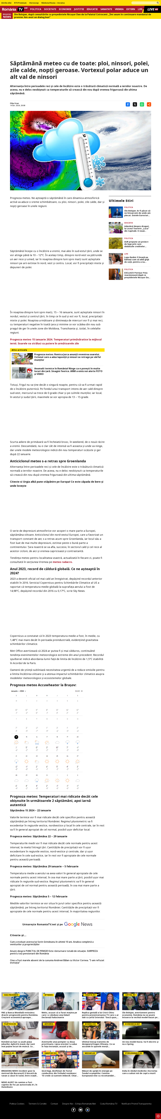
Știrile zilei (6, 3)
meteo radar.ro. (63, 562)
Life (140, 9)
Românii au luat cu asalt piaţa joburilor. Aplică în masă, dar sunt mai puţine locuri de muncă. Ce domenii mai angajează (18, 1044)
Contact (54, 1103)
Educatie (92, 9)
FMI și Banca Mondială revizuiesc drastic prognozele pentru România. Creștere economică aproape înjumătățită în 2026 (19, 1015)
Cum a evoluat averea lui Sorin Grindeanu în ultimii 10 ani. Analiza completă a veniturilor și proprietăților (52, 943)
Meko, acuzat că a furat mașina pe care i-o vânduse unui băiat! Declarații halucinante (59, 1015)
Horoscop (34, 3)
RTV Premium (20, 3)
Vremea (119, 9)
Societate (50, 9)
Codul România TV (108, 1103)
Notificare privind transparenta (136, 1103)
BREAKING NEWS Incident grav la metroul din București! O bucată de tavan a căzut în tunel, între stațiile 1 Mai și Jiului (19, 1073)
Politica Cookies (17, 1103)
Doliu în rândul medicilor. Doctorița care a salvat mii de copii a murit (139, 1072)
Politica (35, 9)
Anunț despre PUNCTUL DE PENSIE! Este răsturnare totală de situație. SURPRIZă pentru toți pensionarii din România (54, 952)
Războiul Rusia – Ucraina (53, 3)
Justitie (79, 9)
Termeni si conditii (37, 1103)
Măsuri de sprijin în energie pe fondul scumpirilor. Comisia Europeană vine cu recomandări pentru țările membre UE (98, 1073)
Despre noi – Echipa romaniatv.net (79, 1103)
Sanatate (106, 9)
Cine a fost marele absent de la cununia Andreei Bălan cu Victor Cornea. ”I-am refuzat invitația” (57, 961)
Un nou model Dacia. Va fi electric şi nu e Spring (140, 1043)
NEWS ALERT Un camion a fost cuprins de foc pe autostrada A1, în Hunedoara (19, 1084)
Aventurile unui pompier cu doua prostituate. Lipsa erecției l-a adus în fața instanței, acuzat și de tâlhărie (59, 1044)
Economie (65, 9)
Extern (130, 9)
